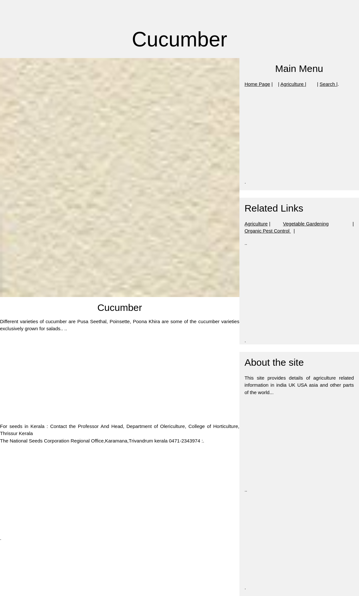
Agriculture (292, 84)
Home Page (257, 84)
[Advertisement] (119, 378)
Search (328, 84)
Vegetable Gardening (306, 223)
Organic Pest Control (268, 230)
